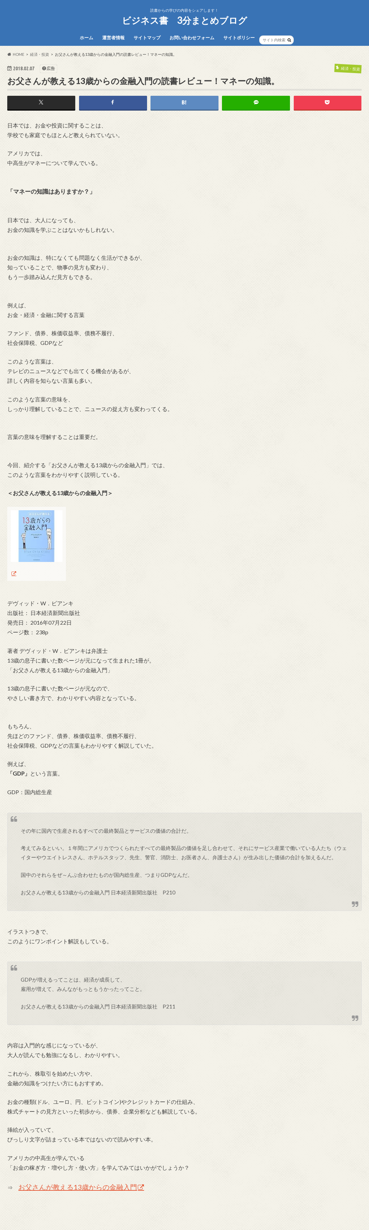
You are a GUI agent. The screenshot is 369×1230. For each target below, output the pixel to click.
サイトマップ (147, 37)
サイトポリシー (239, 37)
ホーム (86, 37)
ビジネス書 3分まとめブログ (184, 20)
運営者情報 (113, 37)
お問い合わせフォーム (191, 37)
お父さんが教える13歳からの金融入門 (77, 1187)
